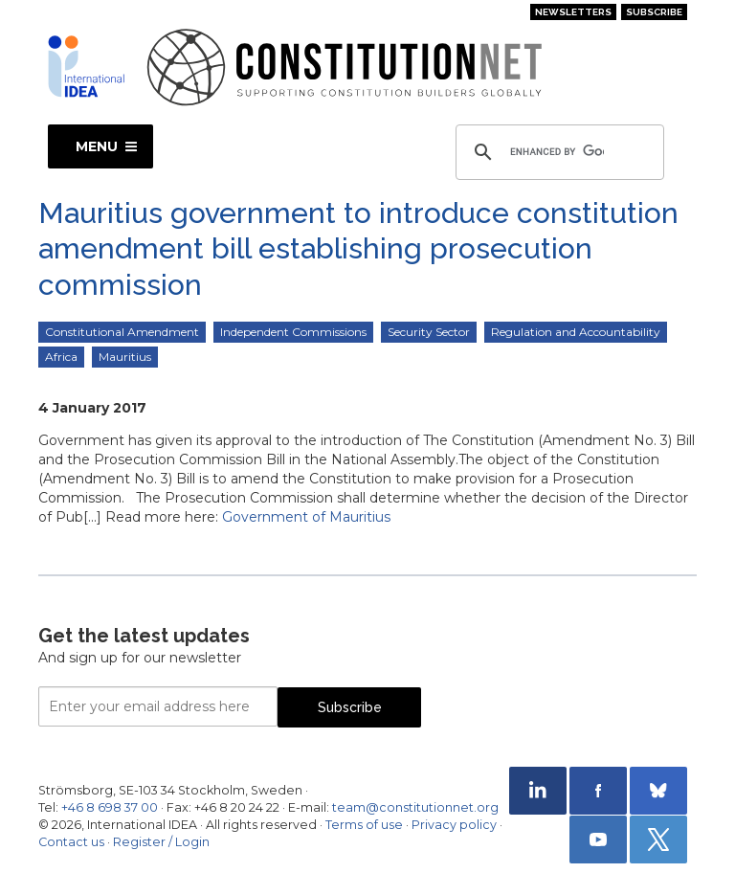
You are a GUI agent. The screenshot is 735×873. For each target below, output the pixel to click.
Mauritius (125, 356)
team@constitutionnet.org (415, 807)
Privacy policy (454, 824)
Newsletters (573, 12)
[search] (557, 152)
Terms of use (364, 824)
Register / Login (161, 842)
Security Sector (429, 332)
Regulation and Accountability (575, 332)
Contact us (71, 842)
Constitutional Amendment (122, 332)
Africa (61, 356)
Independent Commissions (293, 332)
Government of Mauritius (306, 517)
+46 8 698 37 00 (109, 807)
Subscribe (654, 12)
